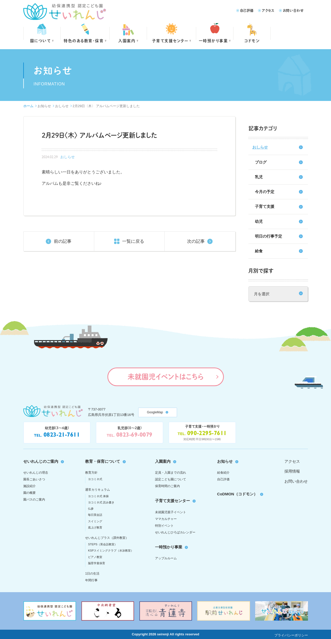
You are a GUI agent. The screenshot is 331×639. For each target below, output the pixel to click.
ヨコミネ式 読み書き (101, 502)
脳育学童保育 (96, 563)
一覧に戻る (133, 241)
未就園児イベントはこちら (165, 376)
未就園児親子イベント (170, 512)
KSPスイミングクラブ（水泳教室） (111, 550)
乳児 (259, 177)
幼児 (259, 221)
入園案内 (126, 40)
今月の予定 (264, 191)
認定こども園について (170, 479)
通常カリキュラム (97, 489)
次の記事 (196, 241)
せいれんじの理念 (35, 472)
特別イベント (164, 525)
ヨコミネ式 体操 (98, 496)
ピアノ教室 (95, 557)
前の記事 (62, 241)
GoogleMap (155, 412)
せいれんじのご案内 (40, 461)
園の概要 (29, 493)
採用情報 (292, 471)
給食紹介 (223, 472)
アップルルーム (166, 558)
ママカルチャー (166, 519)
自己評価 (247, 10)
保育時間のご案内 (167, 486)
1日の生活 (92, 573)
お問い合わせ (293, 10)
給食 (259, 251)
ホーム (28, 106)
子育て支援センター (170, 40)
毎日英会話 (95, 514)
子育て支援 (264, 206)
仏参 (91, 508)
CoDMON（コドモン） (237, 494)
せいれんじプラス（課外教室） (107, 538)
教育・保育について (102, 461)
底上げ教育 (95, 527)
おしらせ (62, 106)
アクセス (268, 10)
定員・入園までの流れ (170, 472)
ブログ (261, 162)
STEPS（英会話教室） (102, 544)
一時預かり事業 (168, 547)
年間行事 (91, 580)
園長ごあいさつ (34, 479)
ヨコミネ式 (95, 479)
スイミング (95, 521)
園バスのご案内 (34, 499)
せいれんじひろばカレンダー (175, 532)
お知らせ (44, 106)
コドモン (252, 40)
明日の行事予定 (268, 236)
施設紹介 (29, 486)
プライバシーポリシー (291, 635)
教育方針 (91, 472)
